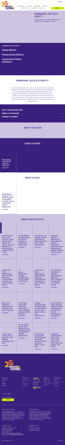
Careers (4, 383)
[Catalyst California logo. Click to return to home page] (7, 9)
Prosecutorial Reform (13, 54)
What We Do (36, 6)
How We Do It (44, 6)
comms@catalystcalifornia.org (17, 434)
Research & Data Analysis (47, 380)
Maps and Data (57, 381)
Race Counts (56, 385)
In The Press (4, 379)
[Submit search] (63, 1)
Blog (3, 381)
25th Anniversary (21, 6)
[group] (11, 135)
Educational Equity (36, 379)
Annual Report (25, 383)
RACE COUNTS (32, 411)
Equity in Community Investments (37, 382)
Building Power (46, 384)
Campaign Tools (25, 8)
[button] (32, 110)
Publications (56, 379)
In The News (33, 8)
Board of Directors (26, 379)
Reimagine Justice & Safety (37, 387)
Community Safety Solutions (11, 60)
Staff (24, 381)
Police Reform (9, 50)
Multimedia (56, 383)
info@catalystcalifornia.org (15, 433)
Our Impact (25, 385)
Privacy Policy (60, 440)
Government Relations (48, 382)
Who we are (29, 6)
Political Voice (35, 384)
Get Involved (41, 8)
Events (3, 385)
